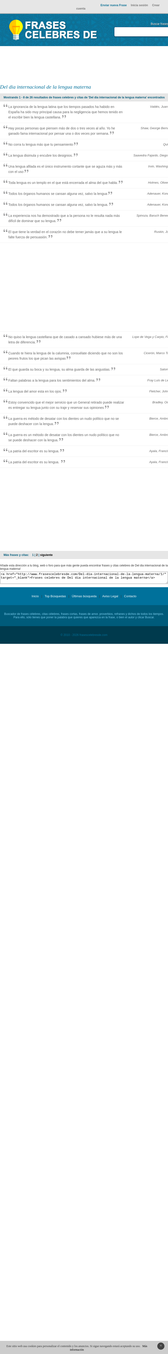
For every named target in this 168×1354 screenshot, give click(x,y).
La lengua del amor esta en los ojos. (35, 391)
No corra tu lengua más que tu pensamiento (40, 144)
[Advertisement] (119, 65)
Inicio (35, 598)
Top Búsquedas (55, 598)
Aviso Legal (110, 598)
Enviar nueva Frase (113, 5)
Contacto (130, 598)
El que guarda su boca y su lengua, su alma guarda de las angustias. (59, 369)
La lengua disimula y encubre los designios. (40, 155)
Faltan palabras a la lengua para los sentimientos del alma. (51, 380)
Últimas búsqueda (84, 598)
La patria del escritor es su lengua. (33, 451)
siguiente (46, 555)
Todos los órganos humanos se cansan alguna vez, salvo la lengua (57, 194)
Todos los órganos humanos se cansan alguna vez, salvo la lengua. (58, 205)
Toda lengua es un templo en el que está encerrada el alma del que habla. (63, 183)
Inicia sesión (139, 5)
